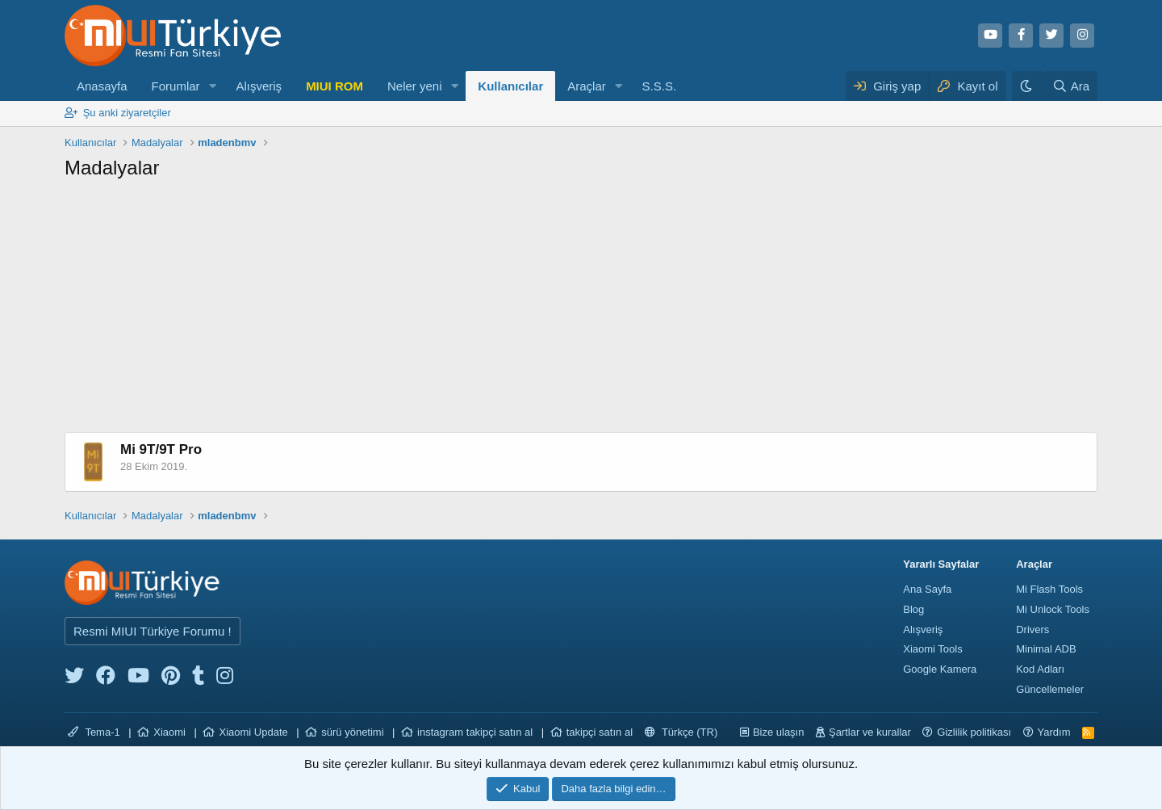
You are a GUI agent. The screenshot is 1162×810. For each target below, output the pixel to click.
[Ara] (1070, 86)
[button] (212, 86)
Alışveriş (259, 86)
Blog (913, 609)
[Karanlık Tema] (1028, 86)
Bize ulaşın (779, 732)
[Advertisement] (581, 311)
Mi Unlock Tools (1052, 609)
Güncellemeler (1050, 689)
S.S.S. (659, 86)
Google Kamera (939, 669)
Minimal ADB (1046, 649)
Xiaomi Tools (932, 649)
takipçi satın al (599, 732)
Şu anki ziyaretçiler (127, 113)
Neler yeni (414, 86)
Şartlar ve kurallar (870, 732)
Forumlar (176, 86)
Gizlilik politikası (974, 732)
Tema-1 (94, 732)
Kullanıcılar (510, 86)
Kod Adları (1040, 669)
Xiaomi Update (253, 732)
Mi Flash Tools (1049, 589)
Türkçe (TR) (681, 732)
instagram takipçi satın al (475, 732)
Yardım (1054, 732)
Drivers (1032, 629)
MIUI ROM (334, 86)
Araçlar (586, 86)
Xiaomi (169, 732)
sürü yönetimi (352, 732)
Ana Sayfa (927, 589)
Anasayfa (102, 86)
